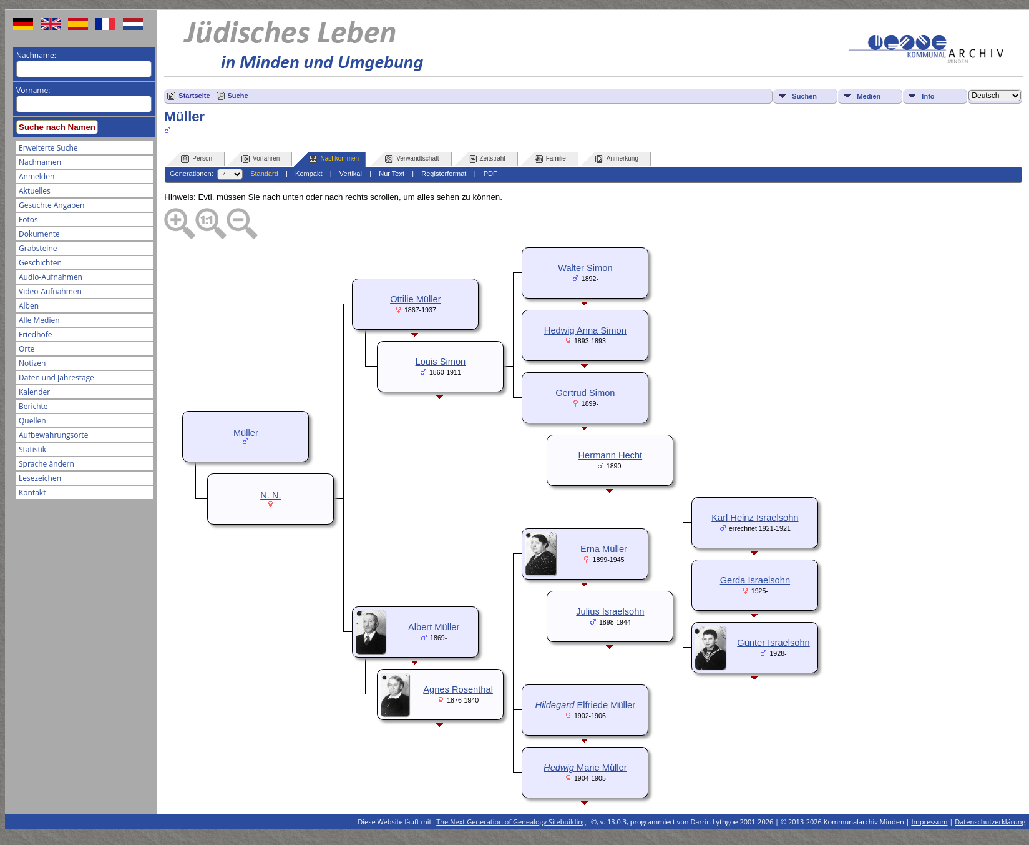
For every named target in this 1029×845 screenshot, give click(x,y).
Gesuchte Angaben (51, 205)
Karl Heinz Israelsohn (754, 518)
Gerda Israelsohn (755, 580)
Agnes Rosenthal (458, 689)
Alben (29, 305)
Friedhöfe (35, 334)
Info (928, 96)
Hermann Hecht (610, 455)
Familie (550, 159)
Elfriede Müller (585, 705)
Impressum (929, 821)
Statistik (32, 449)
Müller (245, 433)
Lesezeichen (40, 478)
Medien (868, 96)
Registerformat (443, 173)
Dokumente (39, 234)
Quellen (32, 420)
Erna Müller (603, 549)
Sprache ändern (46, 463)
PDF (490, 173)
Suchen (804, 96)
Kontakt (32, 492)
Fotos (28, 219)
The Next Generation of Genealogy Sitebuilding (511, 821)
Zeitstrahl (487, 159)
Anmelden (36, 176)
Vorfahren (260, 159)
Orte (26, 348)
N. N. (270, 495)
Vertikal (350, 173)
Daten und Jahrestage (56, 377)
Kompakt (308, 173)
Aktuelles (35, 190)
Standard (264, 173)
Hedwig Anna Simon (585, 330)
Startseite (194, 95)
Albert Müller (433, 627)
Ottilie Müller (415, 299)
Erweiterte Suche (48, 147)
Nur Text (391, 173)
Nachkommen (334, 159)
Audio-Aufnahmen (50, 277)
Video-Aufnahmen (50, 291)
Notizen (32, 363)
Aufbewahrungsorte (53, 435)
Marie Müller (585, 768)
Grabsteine (38, 248)
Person (196, 159)
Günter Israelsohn (773, 643)
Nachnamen (40, 162)
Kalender (34, 392)
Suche (238, 95)
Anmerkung (616, 159)
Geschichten (40, 262)
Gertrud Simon (585, 393)
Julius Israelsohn (610, 611)
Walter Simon (585, 268)
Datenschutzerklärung (990, 821)
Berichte (33, 406)
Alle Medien (39, 320)
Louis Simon (441, 362)
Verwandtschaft (412, 159)
